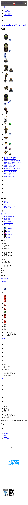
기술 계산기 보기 (5, 214)
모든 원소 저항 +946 (9, 207)
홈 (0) (5, 204)
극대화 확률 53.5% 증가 (10, 206)
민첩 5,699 (6, 201)
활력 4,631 (6, 203)
